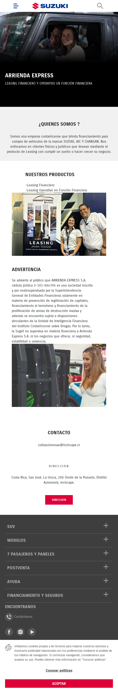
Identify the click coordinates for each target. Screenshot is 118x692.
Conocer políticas (59, 670)
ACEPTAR (59, 683)
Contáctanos (18, 617)
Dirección (59, 500)
